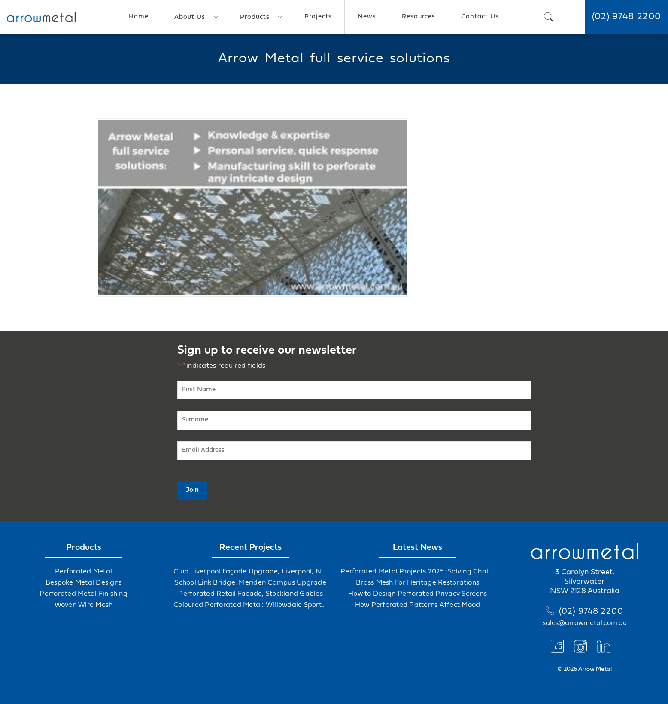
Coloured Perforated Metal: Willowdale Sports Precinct (250, 605)
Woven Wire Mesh (84, 605)
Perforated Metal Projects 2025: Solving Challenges (417, 571)
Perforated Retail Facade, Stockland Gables (250, 594)
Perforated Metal (83, 571)
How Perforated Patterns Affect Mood (417, 605)
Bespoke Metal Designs (83, 582)
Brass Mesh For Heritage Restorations (417, 582)
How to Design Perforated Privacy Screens (417, 594)
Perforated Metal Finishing (83, 594)
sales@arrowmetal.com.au (585, 623)
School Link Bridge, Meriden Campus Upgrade (250, 582)
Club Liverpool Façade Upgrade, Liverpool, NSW (250, 571)
